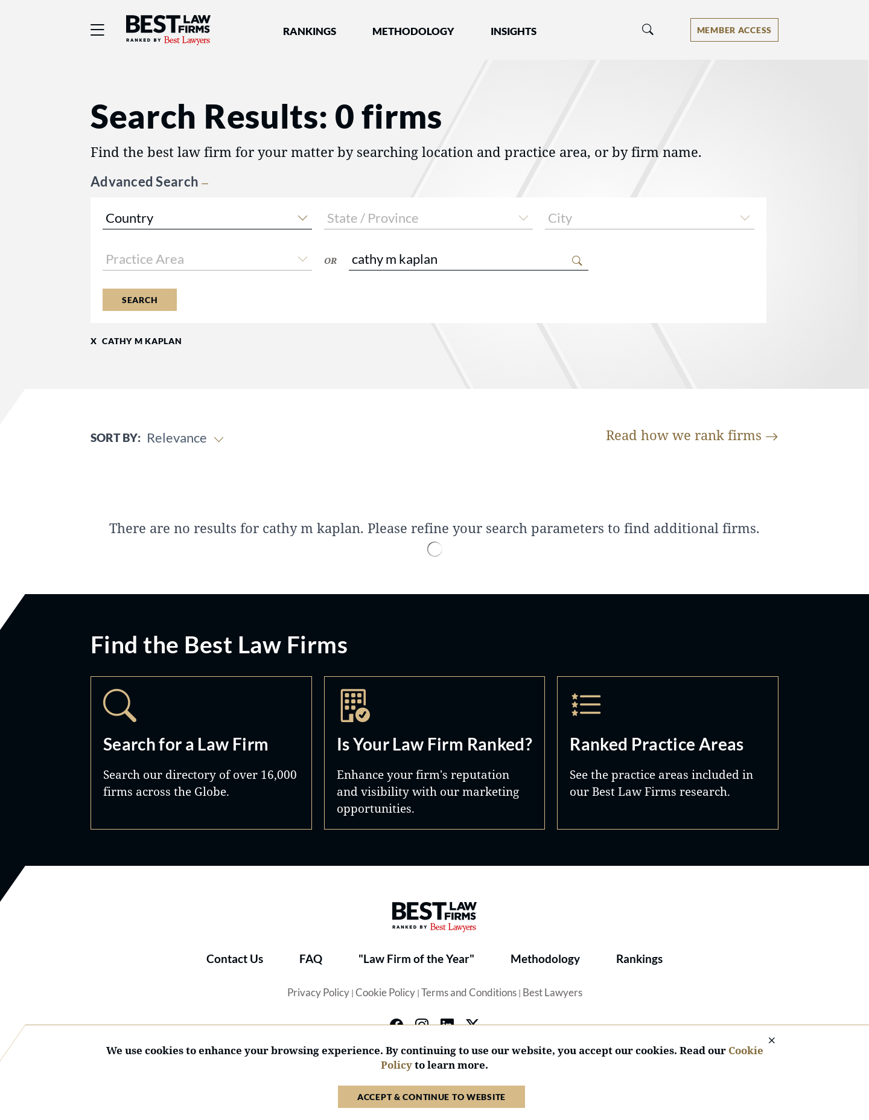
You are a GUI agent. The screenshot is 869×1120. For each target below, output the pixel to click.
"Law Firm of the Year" (416, 958)
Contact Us (234, 958)
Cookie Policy (385, 993)
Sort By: (116, 437)
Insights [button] (513, 31)
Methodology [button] (413, 31)
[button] (302, 216)
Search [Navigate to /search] (201, 753)
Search (140, 300)
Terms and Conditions (469, 993)
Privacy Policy (318, 993)
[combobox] (207, 219)
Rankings (639, 958)
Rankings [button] (309, 31)
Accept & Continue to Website (431, 1097)
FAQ (310, 958)
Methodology (545, 958)
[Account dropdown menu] (734, 30)
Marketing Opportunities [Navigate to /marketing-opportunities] (435, 753)
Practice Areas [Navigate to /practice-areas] (668, 753)
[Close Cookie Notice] (764, 1041)
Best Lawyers (552, 993)
